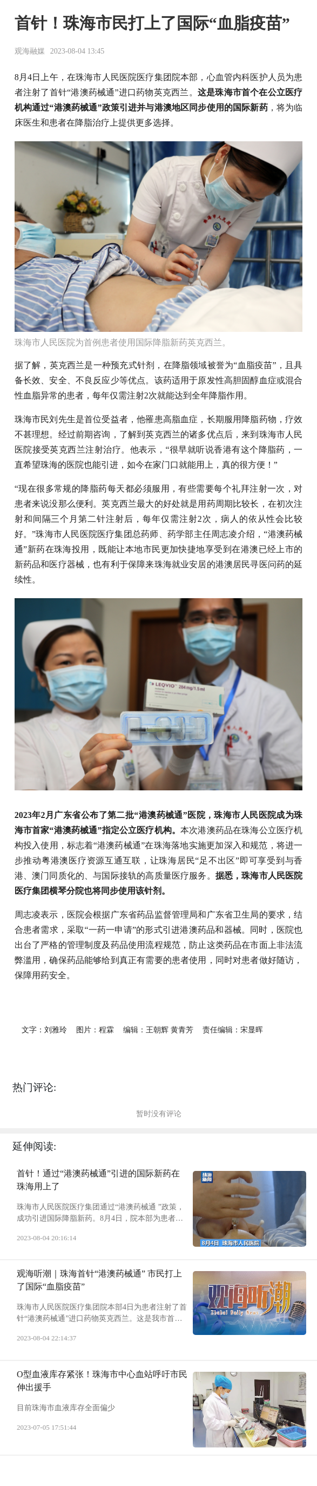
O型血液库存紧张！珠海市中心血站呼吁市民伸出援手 (102, 1381)
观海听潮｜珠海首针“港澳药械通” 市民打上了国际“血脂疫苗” (99, 1280)
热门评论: (34, 1087)
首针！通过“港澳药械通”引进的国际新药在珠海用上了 (98, 1180)
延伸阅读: (34, 1146)
